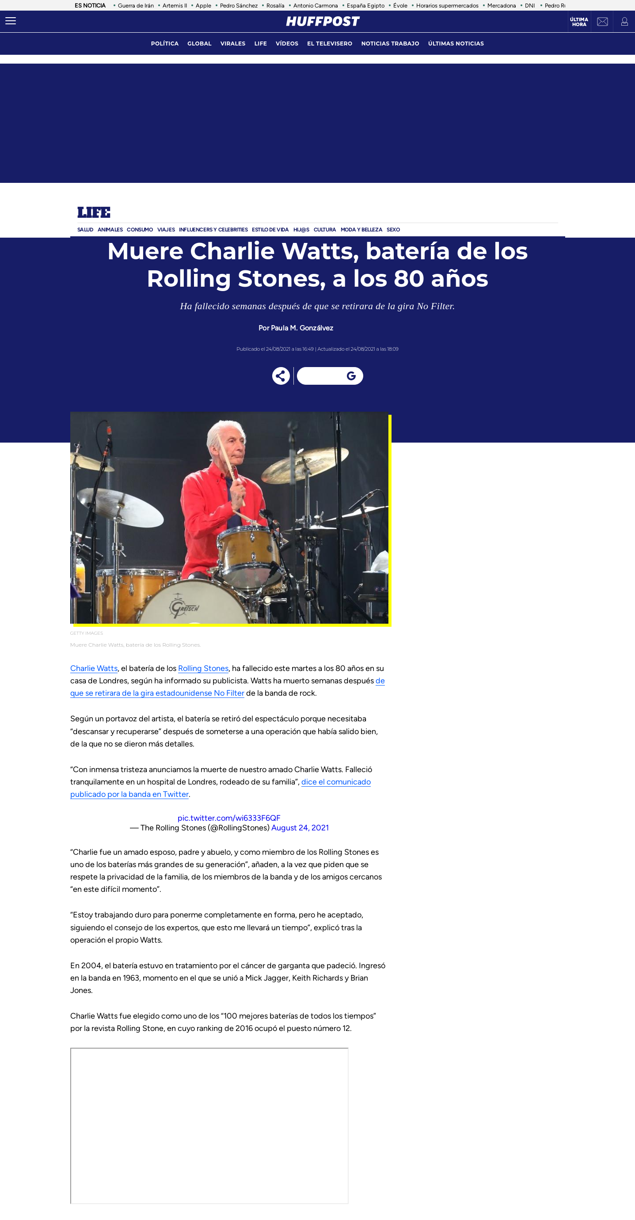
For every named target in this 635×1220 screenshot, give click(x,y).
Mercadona (501, 5)
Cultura (325, 230)
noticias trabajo (390, 43)
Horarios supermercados (447, 5)
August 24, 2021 (300, 828)
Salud (85, 230)
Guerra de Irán (136, 5)
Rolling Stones (203, 668)
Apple (203, 5)
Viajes (166, 230)
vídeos (287, 43)
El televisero (329, 43)
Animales (110, 230)
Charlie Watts (94, 668)
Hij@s (301, 230)
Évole (400, 5)
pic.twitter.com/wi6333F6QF (229, 818)
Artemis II (175, 5)
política (165, 43)
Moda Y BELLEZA (361, 230)
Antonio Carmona (315, 5)
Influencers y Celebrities (213, 230)
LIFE (261, 43)
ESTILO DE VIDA (270, 230)
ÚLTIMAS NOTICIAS (456, 43)
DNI (530, 5)
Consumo (139, 230)
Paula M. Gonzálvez (302, 328)
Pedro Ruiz (558, 5)
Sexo (393, 230)
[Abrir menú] (10, 21)
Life (93, 213)
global (199, 43)
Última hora (579, 22)
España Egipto (365, 5)
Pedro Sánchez (239, 5)
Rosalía (275, 5)
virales (233, 43)
